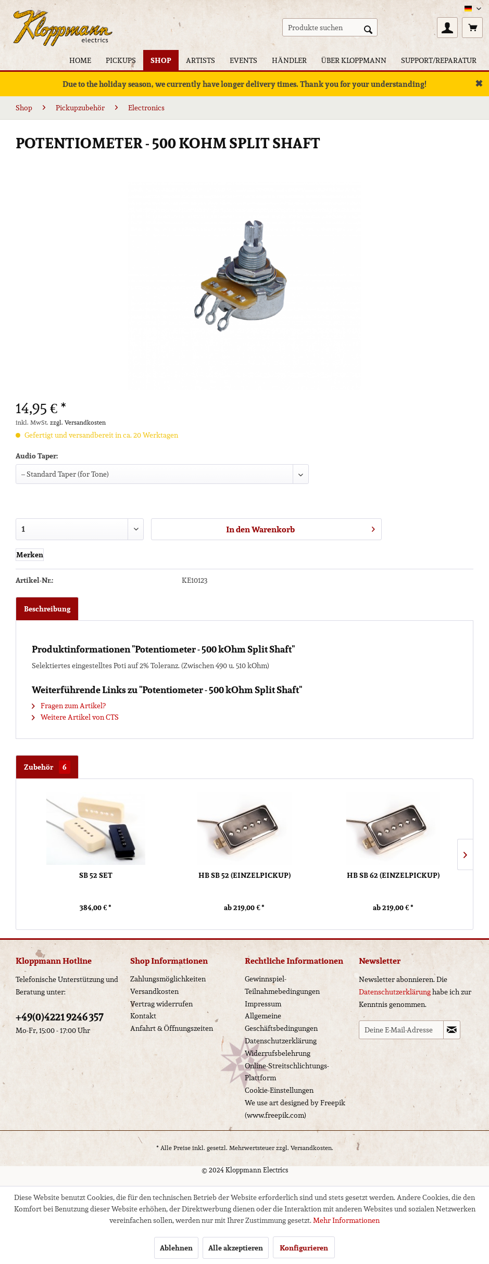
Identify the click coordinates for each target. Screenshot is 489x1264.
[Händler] (289, 60)
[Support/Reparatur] (439, 60)
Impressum (263, 1004)
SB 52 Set (95, 875)
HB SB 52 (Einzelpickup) (244, 875)
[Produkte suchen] (330, 27)
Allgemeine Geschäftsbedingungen (281, 1022)
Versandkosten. (312, 1148)
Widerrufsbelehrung (277, 1053)
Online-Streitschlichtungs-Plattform (287, 1072)
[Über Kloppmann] (354, 60)
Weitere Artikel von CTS (75, 717)
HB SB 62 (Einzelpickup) (393, 875)
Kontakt (143, 1016)
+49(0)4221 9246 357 (60, 1017)
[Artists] (200, 60)
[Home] (80, 60)
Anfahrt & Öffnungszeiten (171, 1028)
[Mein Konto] (447, 27)
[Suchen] (368, 28)
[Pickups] (120, 60)
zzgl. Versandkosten (78, 422)
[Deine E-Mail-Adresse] (401, 1029)
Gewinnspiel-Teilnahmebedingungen (282, 985)
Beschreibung (47, 609)
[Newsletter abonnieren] (451, 1029)
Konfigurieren (304, 1248)
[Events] (243, 60)
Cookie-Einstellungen (279, 1090)
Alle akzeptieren (235, 1248)
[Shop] (161, 60)
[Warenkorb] (472, 27)
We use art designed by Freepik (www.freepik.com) (295, 1109)
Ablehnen (176, 1248)
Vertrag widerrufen (161, 1004)
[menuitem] (330, 27)
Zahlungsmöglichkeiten (168, 979)
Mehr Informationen (346, 1220)
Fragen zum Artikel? (69, 705)
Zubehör (47, 767)
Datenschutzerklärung (281, 1040)
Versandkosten (154, 991)
